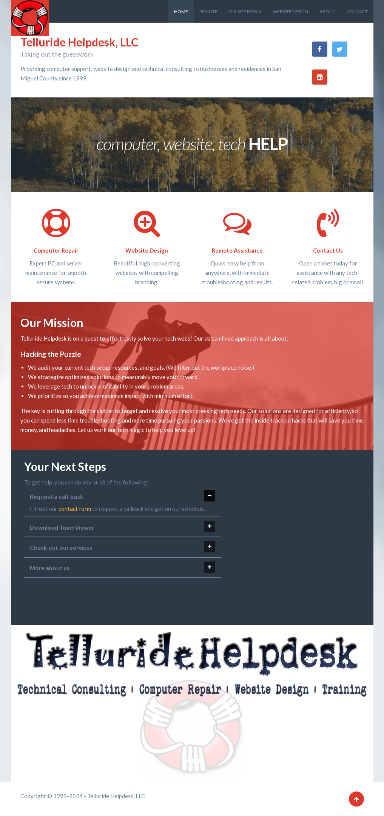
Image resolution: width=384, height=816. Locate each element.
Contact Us (328, 250)
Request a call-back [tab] (122, 495)
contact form (75, 508)
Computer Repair (56, 250)
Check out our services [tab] (122, 546)
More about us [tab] (122, 567)
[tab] (122, 527)
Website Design (146, 250)
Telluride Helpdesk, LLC (79, 42)
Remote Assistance (237, 250)
